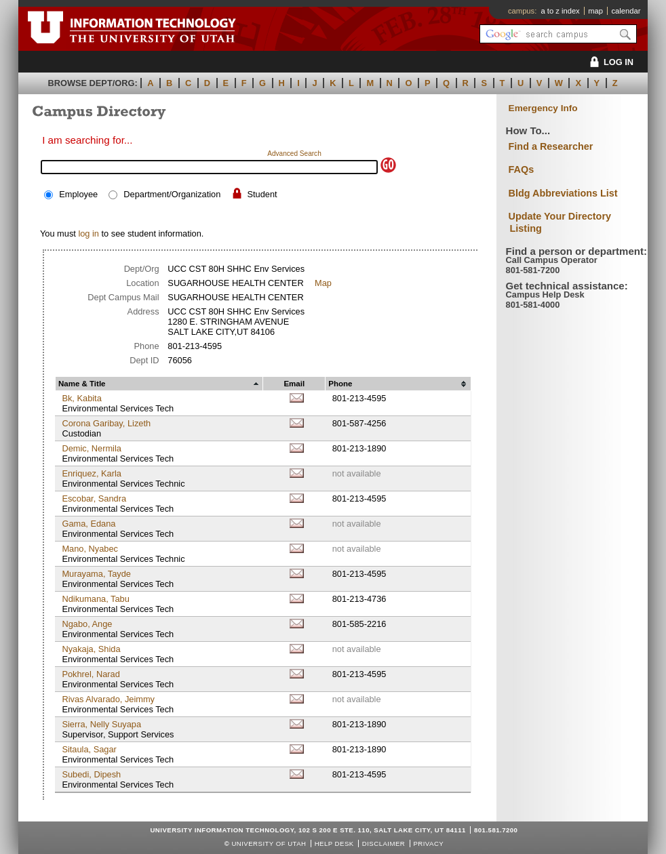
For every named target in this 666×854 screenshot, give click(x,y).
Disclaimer (383, 843)
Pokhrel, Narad (90, 674)
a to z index (560, 11)
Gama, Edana (88, 523)
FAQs (521, 169)
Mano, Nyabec (90, 549)
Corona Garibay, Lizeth (106, 423)
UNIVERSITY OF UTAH (268, 843)
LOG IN (609, 62)
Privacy (428, 843)
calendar (625, 11)
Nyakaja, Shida (91, 649)
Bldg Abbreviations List (563, 193)
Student (262, 194)
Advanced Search (294, 153)
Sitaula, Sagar (89, 749)
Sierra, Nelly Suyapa (101, 724)
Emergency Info (543, 108)
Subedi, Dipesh (91, 774)
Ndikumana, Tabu (95, 599)
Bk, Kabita (81, 398)
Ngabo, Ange (87, 624)
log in (88, 233)
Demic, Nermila (91, 448)
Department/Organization (171, 194)
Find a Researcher (551, 146)
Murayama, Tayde (96, 574)
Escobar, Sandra (94, 498)
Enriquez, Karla (91, 473)
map (595, 11)
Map (323, 283)
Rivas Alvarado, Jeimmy (108, 699)
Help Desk (334, 843)
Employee (78, 194)
